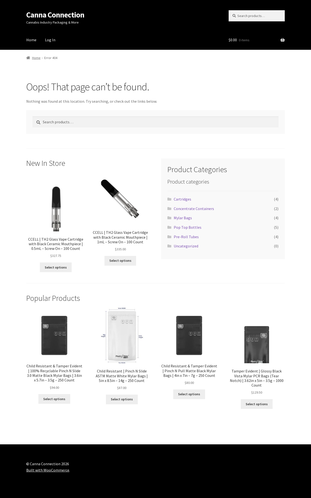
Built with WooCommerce (47, 470)
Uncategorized (186, 246)
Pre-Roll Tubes (186, 236)
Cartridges (182, 199)
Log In (50, 39)
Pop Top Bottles (187, 227)
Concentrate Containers (194, 208)
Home (31, 39)
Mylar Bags (183, 217)
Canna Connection (55, 15)
